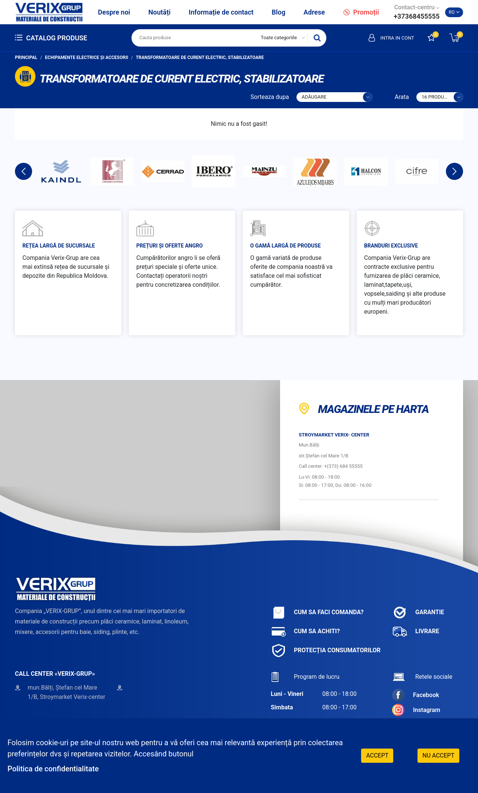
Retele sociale (422, 676)
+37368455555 (417, 16)
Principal (26, 57)
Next (454, 171)
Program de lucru (305, 676)
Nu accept (438, 755)
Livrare (415, 631)
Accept (377, 755)
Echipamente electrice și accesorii (86, 57)
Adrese (314, 12)
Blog (279, 12)
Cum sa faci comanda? (317, 612)
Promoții (361, 12)
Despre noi (114, 12)
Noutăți (159, 12)
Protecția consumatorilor (326, 650)
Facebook (415, 695)
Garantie (418, 612)
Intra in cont (391, 37)
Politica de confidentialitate (53, 768)
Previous (23, 171)
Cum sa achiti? (305, 631)
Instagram (416, 710)
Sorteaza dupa (270, 96)
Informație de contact (221, 12)
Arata (402, 96)
